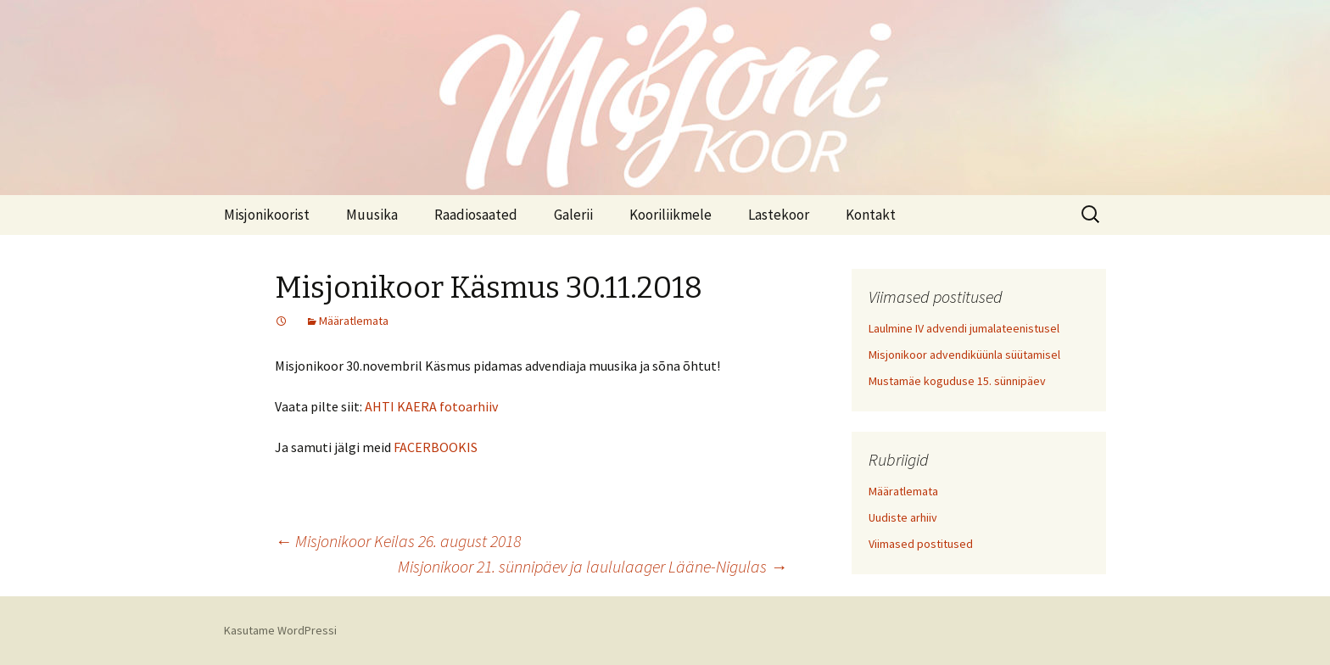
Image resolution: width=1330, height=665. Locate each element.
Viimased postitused (921, 543)
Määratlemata (353, 320)
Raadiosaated (475, 214)
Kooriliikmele (670, 214)
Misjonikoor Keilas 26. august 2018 (398, 540)
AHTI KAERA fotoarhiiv (431, 406)
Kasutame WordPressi (280, 630)
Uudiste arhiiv (903, 517)
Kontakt (871, 214)
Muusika (372, 214)
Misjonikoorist (267, 214)
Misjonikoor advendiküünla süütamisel (964, 354)
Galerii (573, 214)
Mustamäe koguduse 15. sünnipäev (957, 380)
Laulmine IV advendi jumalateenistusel (964, 328)
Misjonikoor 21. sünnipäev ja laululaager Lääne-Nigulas (592, 566)
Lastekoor (778, 214)
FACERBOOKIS (436, 447)
